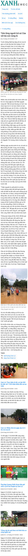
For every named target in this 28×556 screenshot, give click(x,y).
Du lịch (20, 13)
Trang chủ (5, 9)
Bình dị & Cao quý (7, 23)
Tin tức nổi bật (15, 9)
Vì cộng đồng (12, 18)
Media (21, 18)
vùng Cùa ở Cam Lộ (10, 358)
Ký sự (3, 18)
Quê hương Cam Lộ (9, 356)
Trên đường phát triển (8, 13)
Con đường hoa (20, 23)
